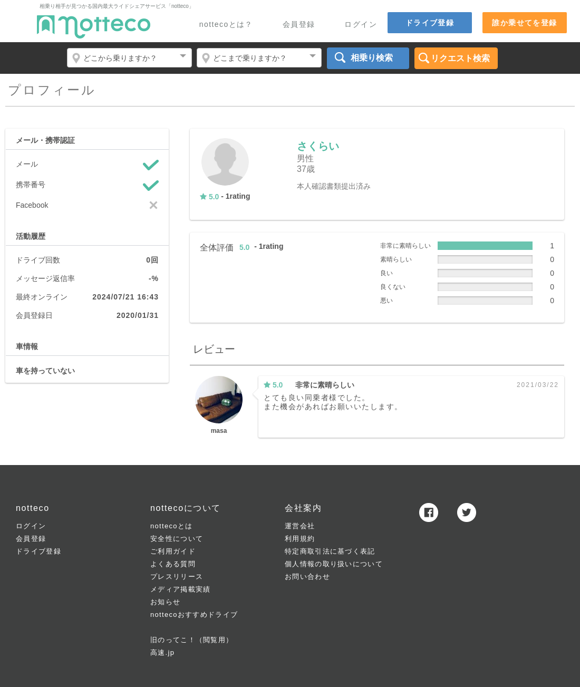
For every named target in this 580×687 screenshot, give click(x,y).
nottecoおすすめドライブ (194, 614)
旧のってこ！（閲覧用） (191, 640)
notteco (93, 26)
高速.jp (162, 652)
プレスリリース (176, 576)
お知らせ (165, 602)
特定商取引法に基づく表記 (330, 551)
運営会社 (300, 526)
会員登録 (299, 24)
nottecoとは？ (226, 24)
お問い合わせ (307, 576)
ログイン (360, 24)
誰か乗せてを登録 (524, 22)
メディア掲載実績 (180, 589)
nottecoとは (171, 526)
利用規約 (300, 539)
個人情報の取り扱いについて (334, 564)
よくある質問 (173, 564)
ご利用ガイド (173, 551)
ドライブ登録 (429, 22)
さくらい (318, 146)
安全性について (176, 539)
